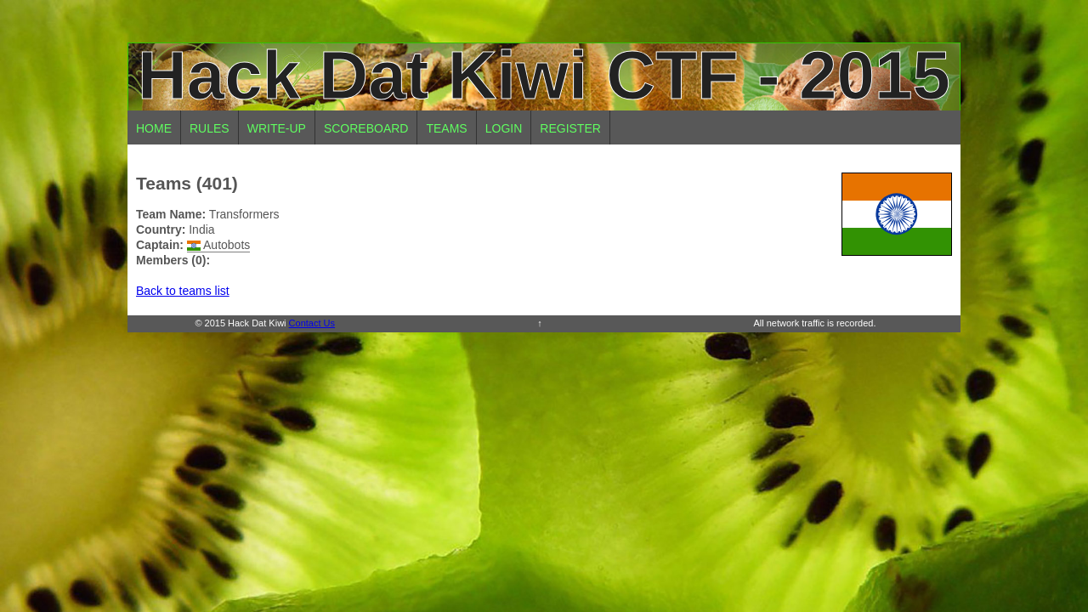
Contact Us (312, 323)
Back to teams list (183, 291)
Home (154, 128)
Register (570, 128)
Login (504, 128)
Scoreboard (366, 128)
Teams (446, 128)
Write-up (276, 128)
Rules (210, 128)
